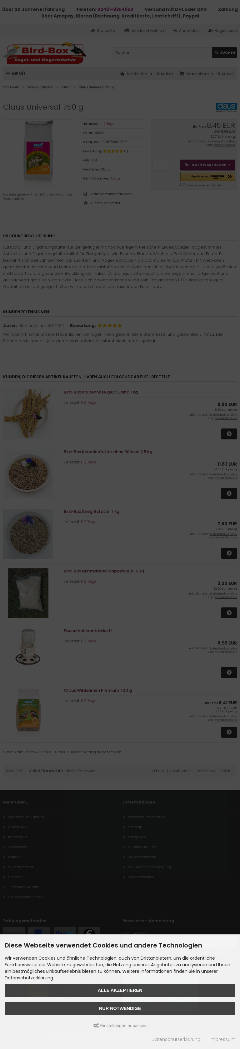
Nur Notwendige (120, 1008)
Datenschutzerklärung (176, 1039)
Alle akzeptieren (120, 990)
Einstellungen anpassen (120, 1025)
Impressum (222, 1039)
